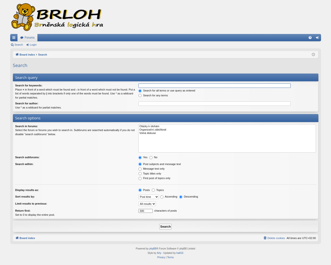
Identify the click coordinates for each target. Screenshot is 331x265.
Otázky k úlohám (227, 126)
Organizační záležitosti (227, 130)
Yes (142, 157)
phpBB (153, 248)
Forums (30, 37)
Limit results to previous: (31, 203)
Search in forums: (26, 126)
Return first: (23, 210)
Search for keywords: (28, 85)
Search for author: (26, 103)
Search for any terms (153, 95)
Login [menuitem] (318, 38)
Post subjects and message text (159, 164)
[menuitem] (310, 37)
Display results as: (27, 190)
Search (19, 44)
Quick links (14, 38)
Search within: (24, 164)
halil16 (179, 253)
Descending (188, 196)
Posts (144, 190)
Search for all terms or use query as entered (166, 90)
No (153, 157)
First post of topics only (154, 178)
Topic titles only (149, 173)
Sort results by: (25, 196)
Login (33, 44)
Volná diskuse (227, 133)
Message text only (151, 168)
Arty (159, 253)
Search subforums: (27, 157)
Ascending (168, 196)
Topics (158, 190)
